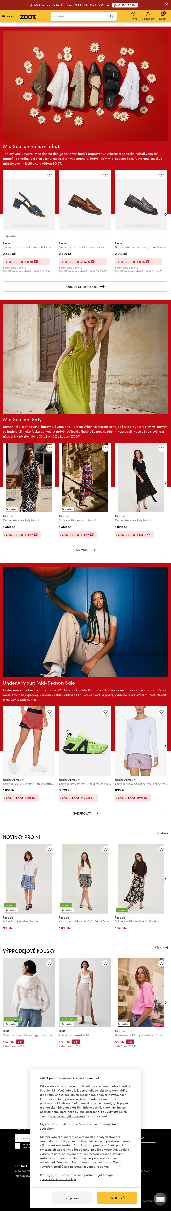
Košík (162, 16)
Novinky (162, 833)
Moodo (8, 516)
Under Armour (13, 780)
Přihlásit (148, 16)
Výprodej (161, 947)
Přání (133, 16)
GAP (6, 1031)
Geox (6, 243)
